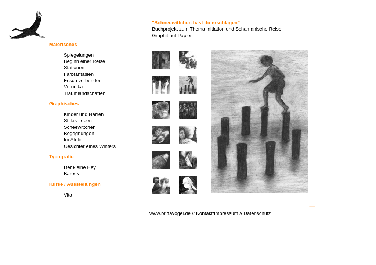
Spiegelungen (79, 55)
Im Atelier (74, 139)
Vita (68, 195)
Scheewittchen (80, 127)
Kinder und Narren (84, 114)
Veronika (73, 86)
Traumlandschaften (85, 93)
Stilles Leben (78, 120)
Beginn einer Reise (84, 61)
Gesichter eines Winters (90, 146)
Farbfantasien (79, 74)
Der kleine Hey (80, 167)
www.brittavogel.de (170, 213)
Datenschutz (257, 213)
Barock (71, 173)
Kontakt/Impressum (217, 213)
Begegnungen (79, 133)
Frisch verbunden (83, 80)
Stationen (74, 67)
